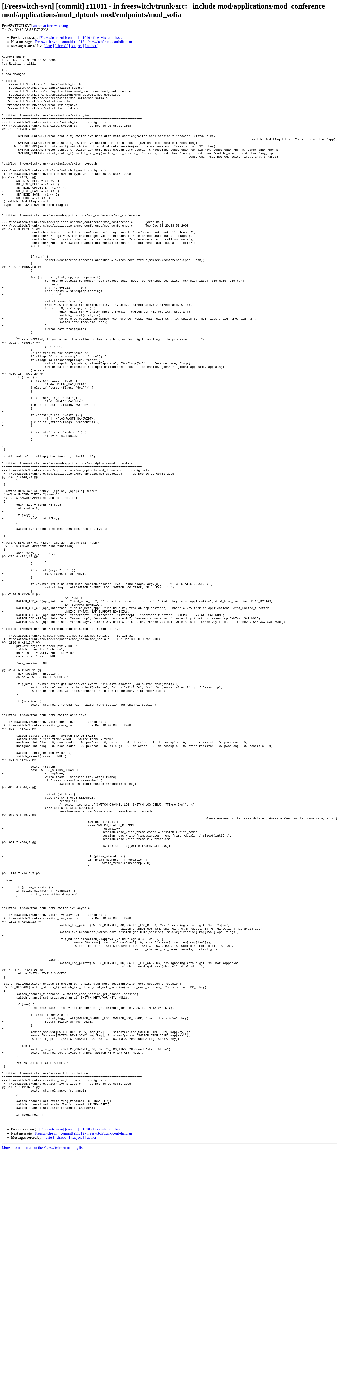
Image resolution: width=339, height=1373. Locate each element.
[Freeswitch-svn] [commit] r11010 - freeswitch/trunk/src (81, 38)
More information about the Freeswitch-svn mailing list (43, 1360)
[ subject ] (76, 46)
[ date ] (48, 46)
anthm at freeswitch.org (50, 26)
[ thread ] (61, 46)
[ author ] (92, 46)
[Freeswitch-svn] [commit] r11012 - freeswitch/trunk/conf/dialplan (83, 42)
